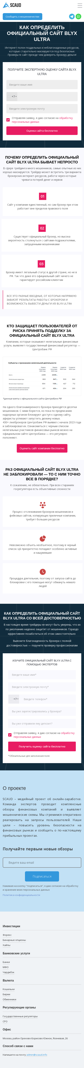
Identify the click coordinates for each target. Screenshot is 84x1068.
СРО (5, 1021)
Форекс (7, 935)
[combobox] (12, 96)
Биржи (6, 994)
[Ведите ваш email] (42, 862)
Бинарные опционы (14, 940)
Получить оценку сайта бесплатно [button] (42, 746)
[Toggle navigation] (80, 5)
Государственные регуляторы (20, 1016)
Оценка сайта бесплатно (42, 130)
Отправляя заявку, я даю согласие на (39, 119)
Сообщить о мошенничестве (22, 16)
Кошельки (9, 989)
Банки (6, 962)
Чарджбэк (8, 972)
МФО (6, 967)
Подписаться (42, 876)
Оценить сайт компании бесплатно (42, 448)
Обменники (9, 999)
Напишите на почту (25, 1055)
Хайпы (6, 945)
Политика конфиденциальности (21, 895)
